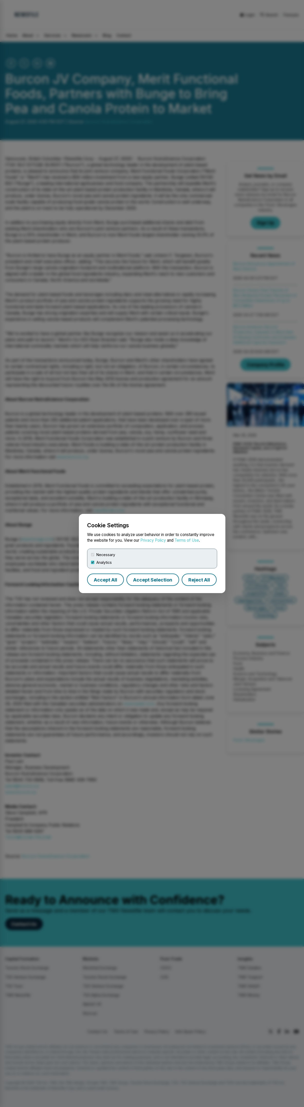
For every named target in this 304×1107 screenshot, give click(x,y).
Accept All (105, 580)
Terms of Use (186, 540)
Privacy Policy (153, 540)
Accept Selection (152, 580)
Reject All (199, 580)
